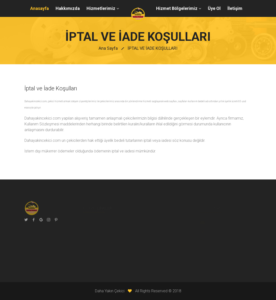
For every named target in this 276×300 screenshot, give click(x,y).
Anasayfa (39, 8)
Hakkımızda (68, 8)
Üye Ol (214, 8)
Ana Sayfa (108, 48)
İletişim (234, 8)
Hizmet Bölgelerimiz (176, 8)
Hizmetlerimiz (101, 8)
